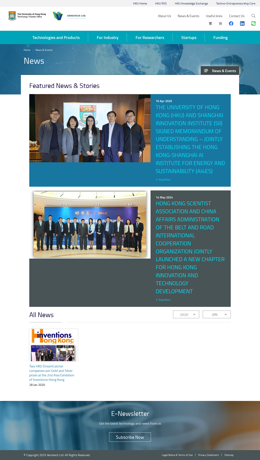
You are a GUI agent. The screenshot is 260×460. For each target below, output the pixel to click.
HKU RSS (161, 3)
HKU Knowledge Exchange (191, 3)
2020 (184, 314)
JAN (214, 314)
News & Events (44, 50)
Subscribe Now (130, 437)
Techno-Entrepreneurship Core (235, 3)
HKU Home (140, 3)
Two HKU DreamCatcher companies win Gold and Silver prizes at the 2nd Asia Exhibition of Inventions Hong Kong (51, 373)
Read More (164, 179)
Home (27, 50)
